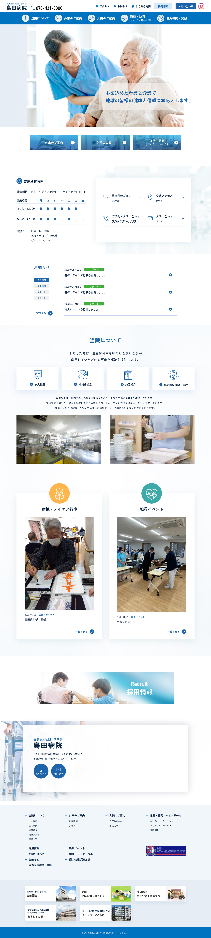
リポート (41, 292)
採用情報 (41, 286)
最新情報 (41, 280)
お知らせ (41, 298)
